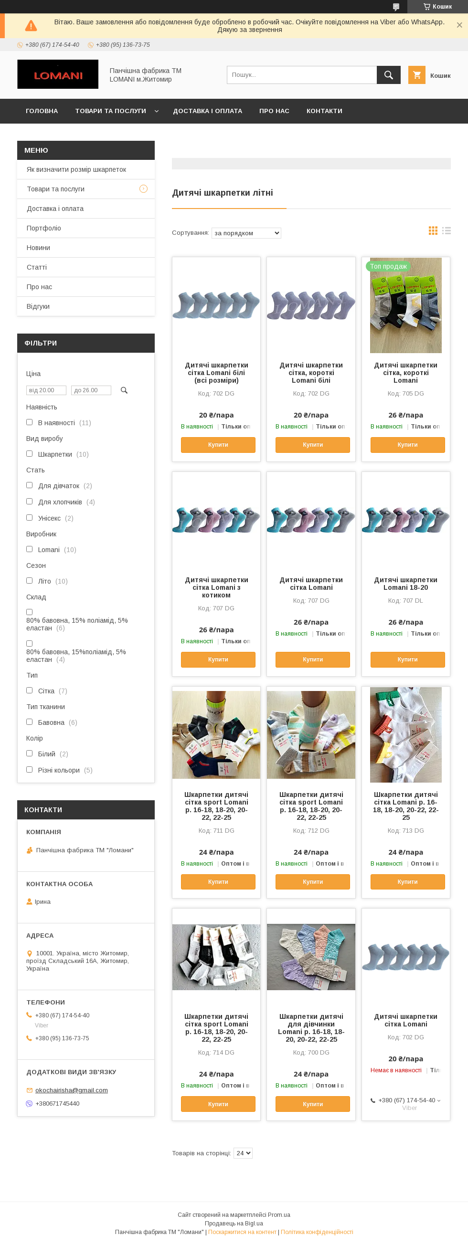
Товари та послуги (110, 111)
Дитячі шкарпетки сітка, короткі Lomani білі (311, 372)
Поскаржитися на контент (242, 1232)
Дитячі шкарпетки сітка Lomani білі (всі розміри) (216, 372)
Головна (42, 111)
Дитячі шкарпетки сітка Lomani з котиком (216, 587)
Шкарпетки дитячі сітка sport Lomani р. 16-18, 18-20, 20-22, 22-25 (216, 806)
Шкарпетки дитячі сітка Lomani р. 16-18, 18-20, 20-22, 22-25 (406, 806)
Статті (37, 267)
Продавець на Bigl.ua (234, 1223)
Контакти (324, 111)
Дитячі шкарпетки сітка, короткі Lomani (405, 372)
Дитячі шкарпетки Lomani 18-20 (405, 583)
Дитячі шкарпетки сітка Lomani (311, 583)
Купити (218, 444)
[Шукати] (389, 75)
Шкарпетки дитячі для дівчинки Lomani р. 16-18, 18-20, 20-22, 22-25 (311, 1028)
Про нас (274, 111)
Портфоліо (44, 228)
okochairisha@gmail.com (71, 1090)
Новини (38, 247)
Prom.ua (279, 1215)
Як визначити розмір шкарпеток (76, 169)
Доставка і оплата (207, 111)
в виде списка (446, 233)
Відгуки (38, 306)
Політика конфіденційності (317, 1232)
